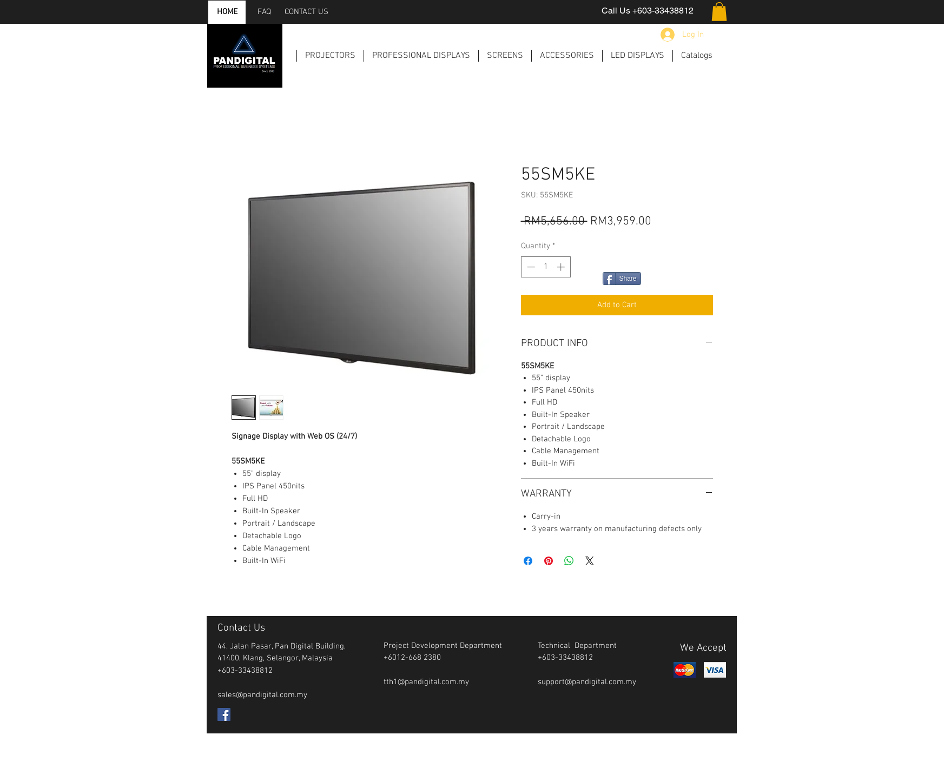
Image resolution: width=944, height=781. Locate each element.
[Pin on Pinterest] (548, 560)
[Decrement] (530, 267)
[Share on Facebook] (527, 560)
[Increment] (561, 267)
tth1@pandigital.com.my (426, 682)
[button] (719, 11)
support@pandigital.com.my (587, 682)
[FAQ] (264, 12)
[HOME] (227, 12)
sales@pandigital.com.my (262, 695)
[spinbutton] (545, 267)
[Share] (622, 278)
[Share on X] (589, 560)
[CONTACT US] (306, 12)
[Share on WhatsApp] (569, 560)
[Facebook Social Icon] (223, 714)
